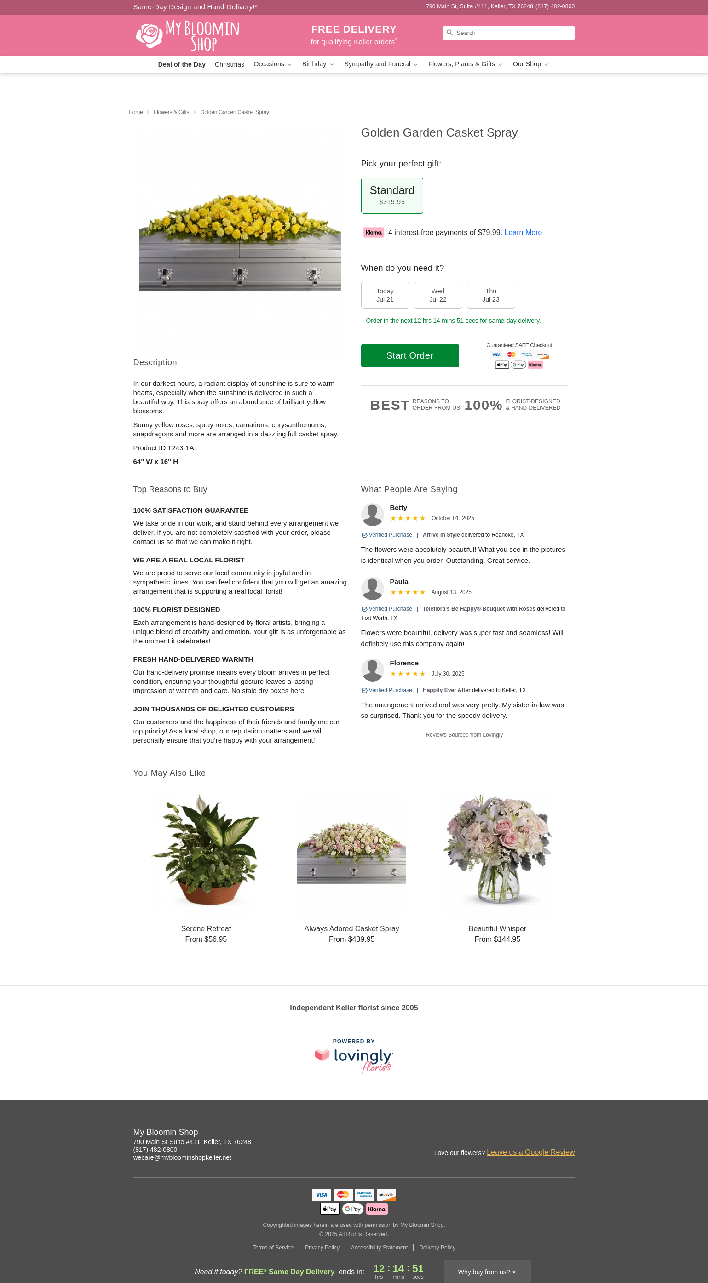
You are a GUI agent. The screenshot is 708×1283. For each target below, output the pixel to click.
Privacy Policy (322, 1247)
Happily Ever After (447, 690)
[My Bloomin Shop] (199, 35)
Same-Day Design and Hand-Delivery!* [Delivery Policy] (195, 7)
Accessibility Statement (379, 1247)
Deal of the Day (182, 64)
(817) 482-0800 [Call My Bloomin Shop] (155, 1149)
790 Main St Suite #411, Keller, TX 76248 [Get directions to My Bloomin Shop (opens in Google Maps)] (192, 1142)
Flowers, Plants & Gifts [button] (466, 64)
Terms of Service (273, 1247)
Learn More (523, 232)
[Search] (509, 33)
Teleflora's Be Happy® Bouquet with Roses (479, 609)
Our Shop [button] (531, 64)
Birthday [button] (318, 64)
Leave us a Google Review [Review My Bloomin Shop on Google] (531, 1152)
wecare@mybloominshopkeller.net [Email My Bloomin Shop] (182, 1157)
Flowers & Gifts (171, 112)
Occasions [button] (273, 64)
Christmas (229, 64)
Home (136, 112)
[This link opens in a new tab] (354, 1056)
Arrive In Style (441, 535)
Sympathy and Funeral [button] (382, 64)
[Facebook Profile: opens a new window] (568, 1133)
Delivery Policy (437, 1247)
